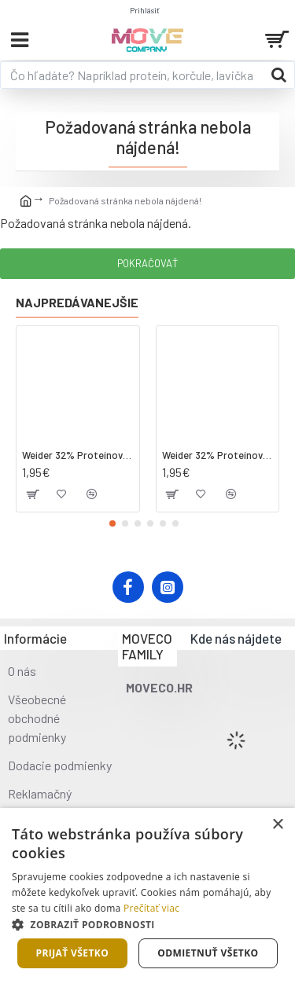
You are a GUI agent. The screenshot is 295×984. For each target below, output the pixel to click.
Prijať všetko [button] (72, 953)
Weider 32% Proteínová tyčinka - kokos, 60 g (78, 455)
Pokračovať (147, 263)
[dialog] (147, 896)
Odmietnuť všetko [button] (207, 953)
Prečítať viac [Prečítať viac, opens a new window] (151, 908)
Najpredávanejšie (77, 302)
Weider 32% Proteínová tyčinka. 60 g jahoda (218, 455)
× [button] (277, 825)
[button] (112, 523)
